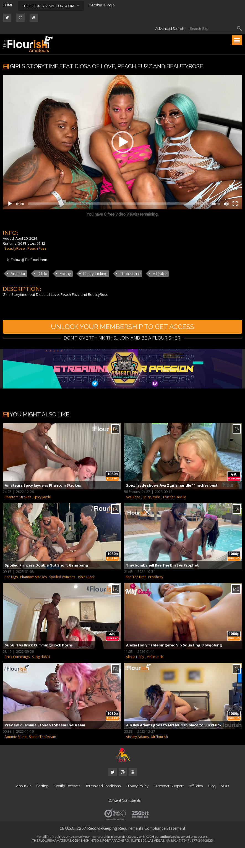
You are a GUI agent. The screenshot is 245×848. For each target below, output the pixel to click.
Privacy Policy (137, 786)
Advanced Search (169, 29)
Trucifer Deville (174, 497)
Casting (43, 786)
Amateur (18, 274)
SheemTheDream (42, 736)
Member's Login (101, 5)
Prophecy (155, 577)
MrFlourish (155, 656)
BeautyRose (14, 248)
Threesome (130, 274)
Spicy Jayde (42, 497)
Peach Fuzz (36, 248)
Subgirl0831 (41, 656)
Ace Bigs (11, 577)
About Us (23, 786)
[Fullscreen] (235, 204)
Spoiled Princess (62, 577)
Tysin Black (86, 577)
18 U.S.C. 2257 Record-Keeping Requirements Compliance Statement (122, 828)
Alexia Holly (135, 656)
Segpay (133, 836)
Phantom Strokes (17, 497)
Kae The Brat (136, 577)
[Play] (10, 204)
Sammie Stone (15, 736)
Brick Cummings (17, 656)
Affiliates (196, 786)
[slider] (118, 203)
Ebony (65, 274)
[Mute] (226, 204)
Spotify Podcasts (67, 786)
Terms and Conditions (103, 786)
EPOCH (148, 836)
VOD (225, 786)
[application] (122, 142)
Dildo (42, 274)
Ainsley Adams (137, 736)
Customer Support (169, 786)
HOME (8, 5)
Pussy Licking (95, 274)
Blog (212, 786)
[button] (122, 142)
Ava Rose (133, 497)
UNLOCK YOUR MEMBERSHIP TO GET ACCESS (122, 327)
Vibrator (160, 274)
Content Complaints (125, 800)
